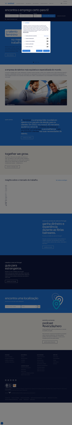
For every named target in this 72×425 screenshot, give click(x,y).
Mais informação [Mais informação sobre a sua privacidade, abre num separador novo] (25, 32)
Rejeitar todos (39, 50)
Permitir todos (46, 50)
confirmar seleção (26, 50)
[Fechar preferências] (2, 423)
